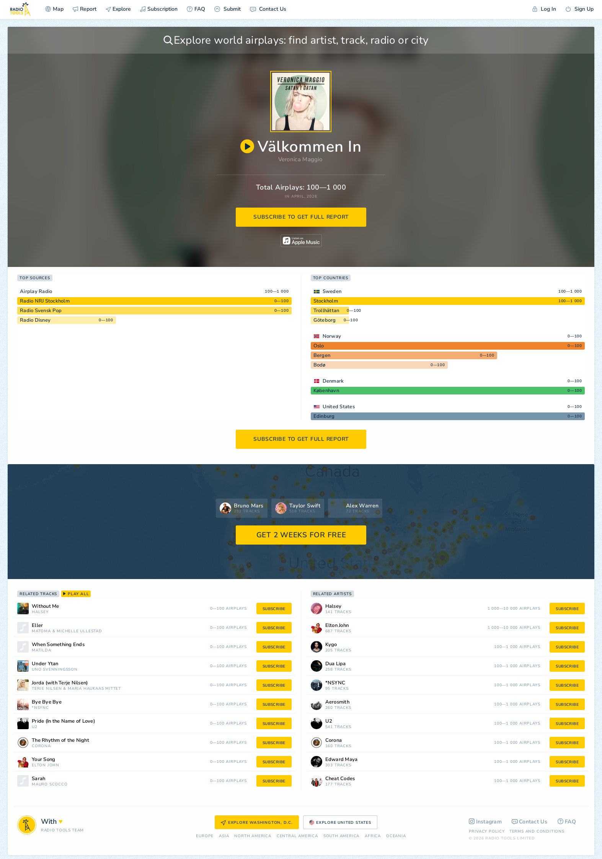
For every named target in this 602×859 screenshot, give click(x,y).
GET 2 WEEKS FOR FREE (301, 535)
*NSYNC (40, 708)
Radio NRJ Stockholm (45, 301)
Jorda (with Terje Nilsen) (60, 683)
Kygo (331, 645)
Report (84, 9)
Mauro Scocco (50, 784)
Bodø (319, 365)
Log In (544, 9)
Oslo (318, 345)
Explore (118, 9)
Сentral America (297, 836)
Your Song (43, 760)
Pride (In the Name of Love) (63, 721)
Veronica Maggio (300, 159)
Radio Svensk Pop (41, 310)
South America (341, 836)
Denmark (333, 381)
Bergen (322, 355)
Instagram (485, 821)
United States (339, 406)
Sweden (332, 291)
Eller (37, 625)
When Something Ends (58, 645)
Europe (205, 836)
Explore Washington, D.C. (257, 822)
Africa (373, 836)
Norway (332, 336)
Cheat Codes (340, 779)
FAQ (196, 9)
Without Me (45, 606)
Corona (41, 746)
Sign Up (579, 9)
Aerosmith (337, 702)
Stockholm (325, 301)
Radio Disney (35, 320)
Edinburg (324, 416)
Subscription (159, 9)
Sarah (38, 779)
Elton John (45, 765)
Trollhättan (326, 310)
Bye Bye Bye (47, 702)
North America (252, 836)
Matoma (41, 631)
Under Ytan (45, 664)
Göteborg (324, 320)
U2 (35, 727)
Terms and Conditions (536, 831)
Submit (227, 9)
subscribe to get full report (301, 217)
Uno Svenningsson (55, 670)
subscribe (274, 609)
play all (76, 594)
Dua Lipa (335, 664)
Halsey (40, 612)
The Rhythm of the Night (60, 740)
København (326, 390)
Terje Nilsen (47, 689)
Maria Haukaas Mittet (94, 689)
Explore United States (340, 822)
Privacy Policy (487, 831)
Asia (224, 836)
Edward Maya (341, 760)
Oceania (396, 836)
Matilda (41, 650)
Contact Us (268, 9)
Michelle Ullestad (79, 631)
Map (54, 9)
